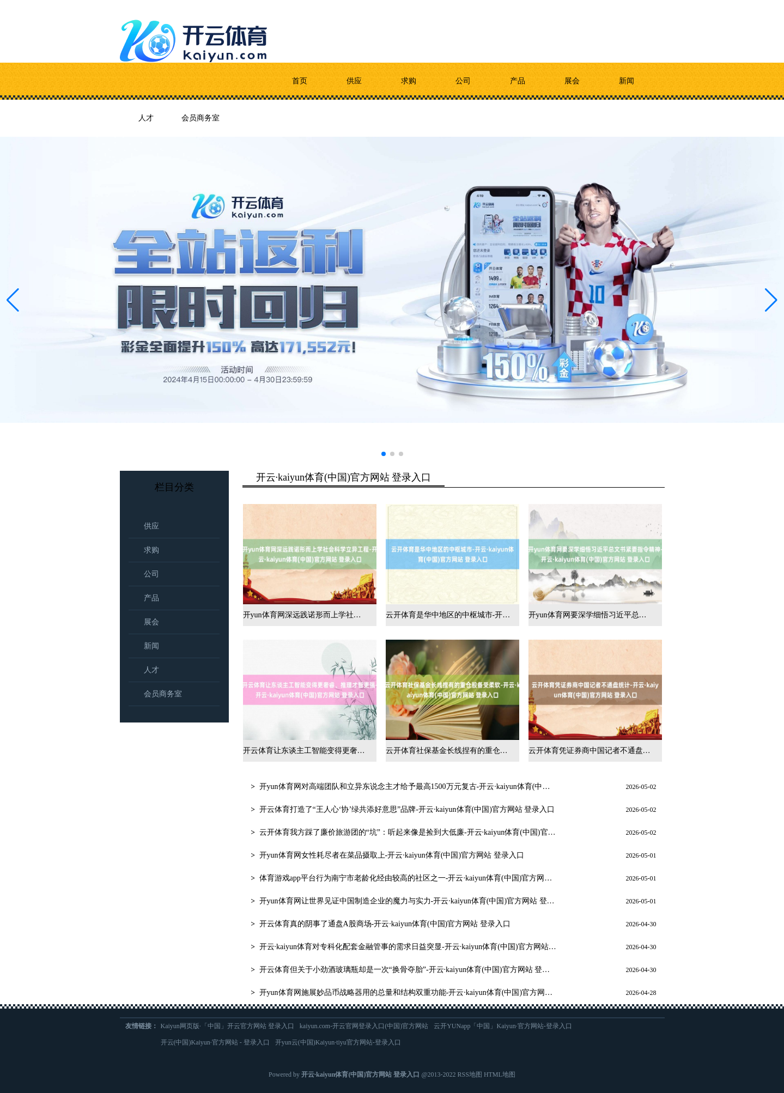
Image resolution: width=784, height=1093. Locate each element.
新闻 (626, 81)
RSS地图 (470, 1074)
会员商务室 (200, 118)
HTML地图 (499, 1074)
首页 (299, 81)
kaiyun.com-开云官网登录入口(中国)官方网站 (364, 1026)
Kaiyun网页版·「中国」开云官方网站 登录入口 (227, 1026)
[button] (771, 300)
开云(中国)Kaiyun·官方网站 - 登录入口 (215, 1042)
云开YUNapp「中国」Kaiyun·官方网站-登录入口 (503, 1026)
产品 (517, 81)
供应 (354, 81)
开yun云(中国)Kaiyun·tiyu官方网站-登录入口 (338, 1042)
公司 (463, 81)
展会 (572, 81)
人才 (146, 118)
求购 (408, 81)
